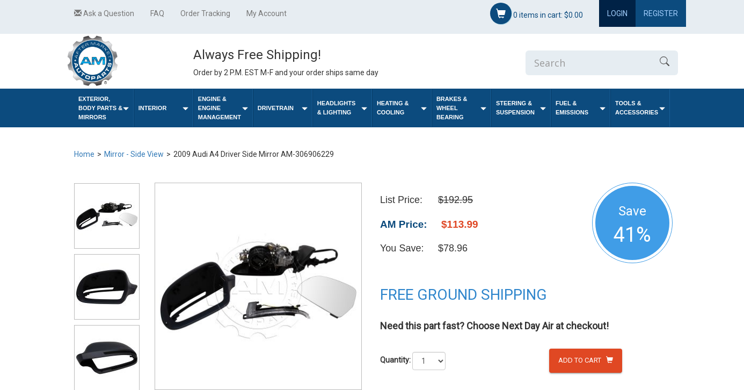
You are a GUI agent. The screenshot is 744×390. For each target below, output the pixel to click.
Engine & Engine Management (223, 108)
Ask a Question (104, 13)
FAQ (157, 13)
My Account (266, 13)
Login (617, 13)
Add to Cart (585, 360)
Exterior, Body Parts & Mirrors (103, 108)
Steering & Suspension (521, 107)
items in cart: (536, 13)
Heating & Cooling (402, 107)
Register (661, 13)
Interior (163, 108)
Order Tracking (205, 13)
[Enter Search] (588, 62)
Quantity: (395, 360)
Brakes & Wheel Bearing (461, 108)
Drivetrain (283, 108)
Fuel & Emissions (581, 107)
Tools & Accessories (640, 107)
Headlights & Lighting (342, 107)
